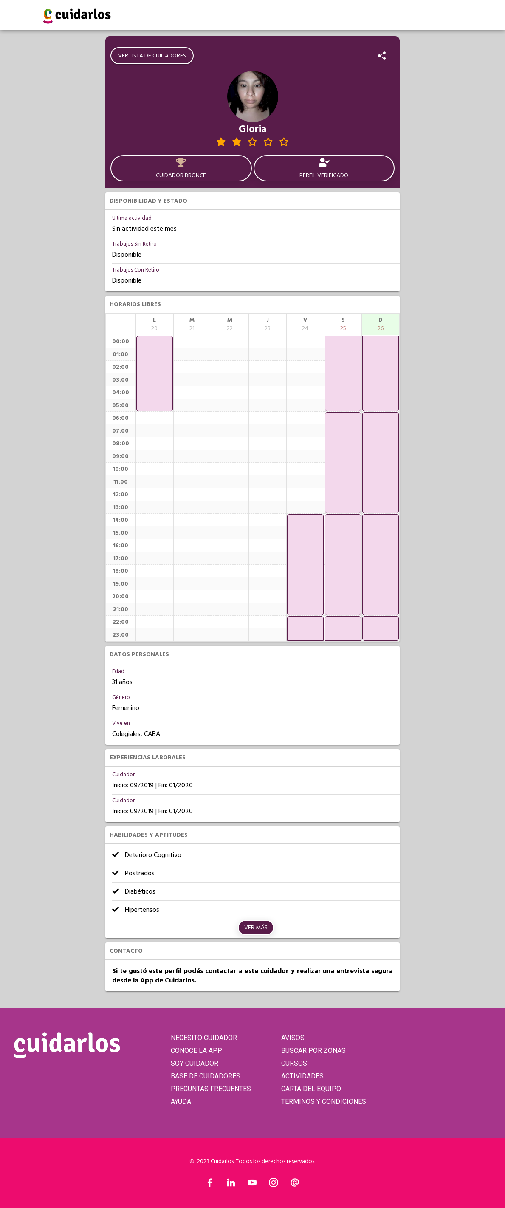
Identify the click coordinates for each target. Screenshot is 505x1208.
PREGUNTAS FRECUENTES (211, 1089)
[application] (154, 373)
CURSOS (294, 1063)
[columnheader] (154, 324)
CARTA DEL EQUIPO (311, 1089)
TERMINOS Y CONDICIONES (323, 1102)
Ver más (256, 927)
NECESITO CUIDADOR (204, 1038)
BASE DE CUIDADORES (205, 1076)
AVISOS (293, 1038)
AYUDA (181, 1102)
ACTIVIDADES (302, 1076)
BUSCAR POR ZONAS (313, 1051)
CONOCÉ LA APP (196, 1051)
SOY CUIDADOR (194, 1063)
